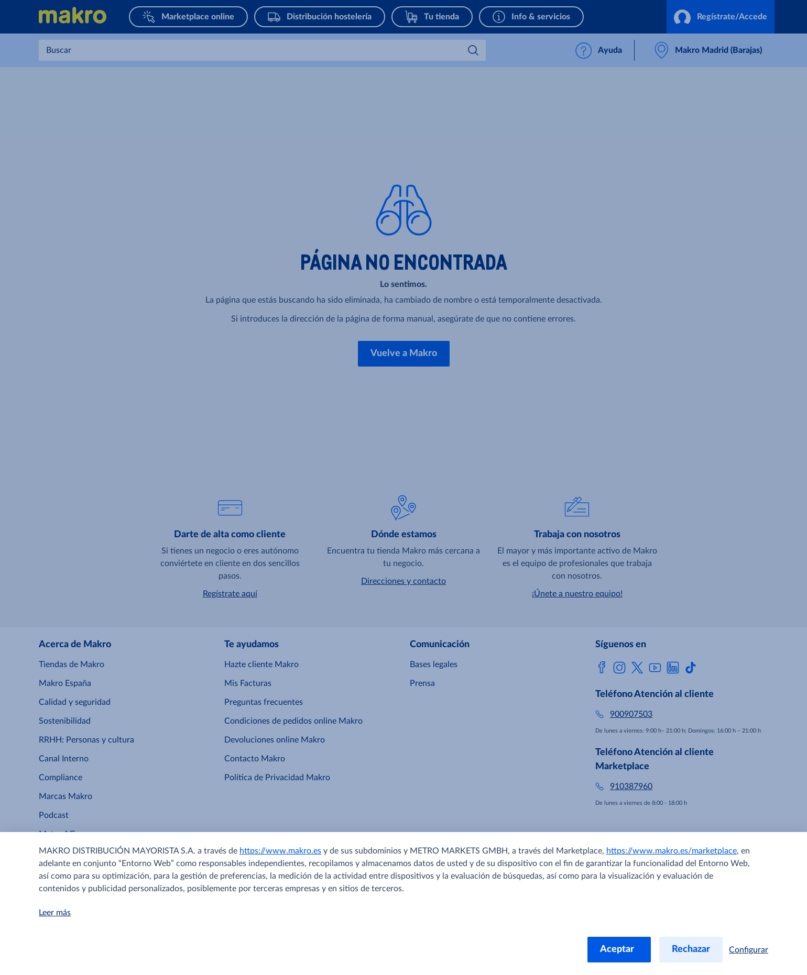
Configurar (748, 950)
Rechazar (691, 949)
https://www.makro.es (280, 851)
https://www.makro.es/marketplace (671, 851)
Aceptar (619, 949)
